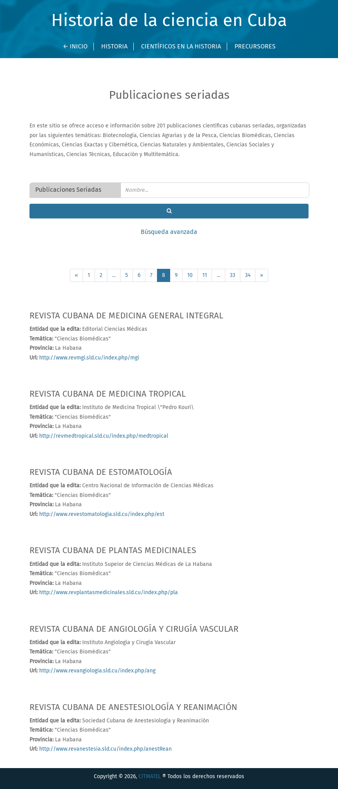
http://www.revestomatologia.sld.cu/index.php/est (101, 514)
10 (190, 275)
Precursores (255, 46)
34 (247, 275)
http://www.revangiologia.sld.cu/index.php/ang (96, 671)
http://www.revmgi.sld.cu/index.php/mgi (88, 358)
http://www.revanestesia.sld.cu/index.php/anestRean (105, 749)
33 (232, 275)
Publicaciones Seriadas (68, 190)
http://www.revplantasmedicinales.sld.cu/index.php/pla (108, 592)
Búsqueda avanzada (169, 232)
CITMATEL (149, 776)
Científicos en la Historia (181, 46)
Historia (114, 46)
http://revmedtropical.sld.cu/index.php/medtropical (103, 436)
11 (204, 275)
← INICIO (75, 46)
